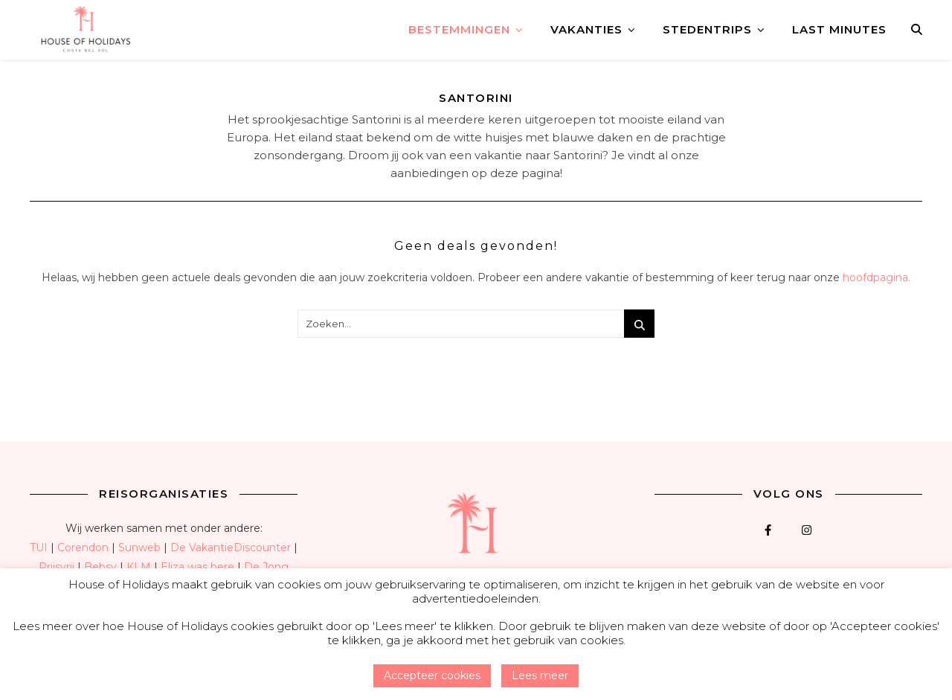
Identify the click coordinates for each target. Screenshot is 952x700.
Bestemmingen (459, 29)
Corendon (83, 547)
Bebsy (100, 567)
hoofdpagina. (876, 277)
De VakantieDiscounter (230, 547)
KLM (138, 567)
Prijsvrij (56, 567)
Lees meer (540, 675)
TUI (39, 547)
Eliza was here (197, 567)
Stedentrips (707, 29)
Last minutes (839, 29)
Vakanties (586, 29)
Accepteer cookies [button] (432, 675)
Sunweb (139, 547)
